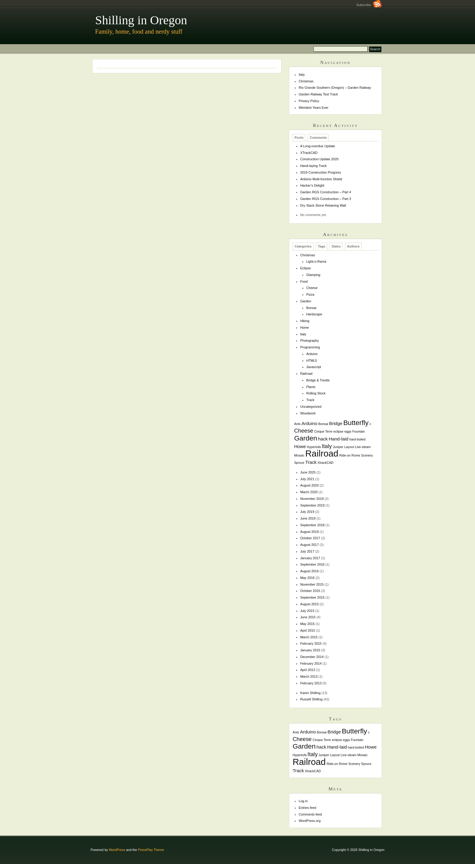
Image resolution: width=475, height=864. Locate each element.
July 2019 (307, 511)
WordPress (117, 850)
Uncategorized (310, 406)
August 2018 (309, 531)
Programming (310, 347)
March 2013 (308, 676)
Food (304, 281)
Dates (336, 246)
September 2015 (312, 597)
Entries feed (307, 807)
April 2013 (307, 670)
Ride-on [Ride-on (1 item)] (344, 455)
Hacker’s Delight (312, 185)
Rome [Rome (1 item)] (355, 455)
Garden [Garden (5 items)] (305, 438)
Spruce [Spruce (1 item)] (299, 462)
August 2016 (309, 571)
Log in (303, 801)
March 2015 (308, 637)
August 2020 (309, 485)
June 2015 (308, 617)
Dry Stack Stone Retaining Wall (323, 205)
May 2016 (307, 578)
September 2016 (312, 564)
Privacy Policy (309, 101)
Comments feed (310, 814)
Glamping (313, 275)
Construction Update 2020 (319, 159)
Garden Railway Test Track (318, 94)
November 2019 (312, 498)
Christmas (306, 81)
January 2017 (310, 558)
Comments (318, 137)
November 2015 (312, 584)
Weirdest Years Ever (313, 107)
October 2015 (310, 591)
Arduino (311, 354)
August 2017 (309, 545)
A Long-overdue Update (317, 146)
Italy (302, 74)
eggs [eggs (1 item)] (347, 431)
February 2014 (311, 663)
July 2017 (307, 551)
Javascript (313, 367)
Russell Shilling (311, 699)
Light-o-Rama (316, 261)
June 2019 (308, 518)
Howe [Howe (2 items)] (300, 446)
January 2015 (310, 650)
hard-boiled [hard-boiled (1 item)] (357, 439)
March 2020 (308, 492)
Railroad (306, 373)
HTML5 (311, 360)
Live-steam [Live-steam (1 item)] (362, 447)
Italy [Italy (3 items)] (327, 446)
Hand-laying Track (313, 166)
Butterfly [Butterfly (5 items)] (356, 423)
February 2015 (311, 643)
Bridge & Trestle (318, 380)
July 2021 (307, 479)
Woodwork (308, 413)
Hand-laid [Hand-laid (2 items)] (338, 438)
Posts (299, 137)
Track (310, 400)
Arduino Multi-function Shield (321, 179)
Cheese (311, 288)
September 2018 (312, 525)
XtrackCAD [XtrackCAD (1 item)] (325, 462)
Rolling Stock (315, 393)
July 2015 (307, 611)
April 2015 (307, 630)
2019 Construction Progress (320, 172)
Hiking (304, 321)
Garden (305, 301)
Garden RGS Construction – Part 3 (325, 199)
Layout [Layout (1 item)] (349, 447)
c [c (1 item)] (370, 424)
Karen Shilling (310, 693)
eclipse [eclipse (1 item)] (339, 431)
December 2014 (312, 657)
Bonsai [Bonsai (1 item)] (323, 424)
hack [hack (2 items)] (323, 438)
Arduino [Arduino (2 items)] (309, 423)
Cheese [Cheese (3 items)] (303, 430)
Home (304, 327)
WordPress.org (310, 820)
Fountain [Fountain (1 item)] (358, 431)
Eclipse (305, 268)
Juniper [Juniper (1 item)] (338, 447)
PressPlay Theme (151, 850)
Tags (321, 246)
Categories (302, 246)
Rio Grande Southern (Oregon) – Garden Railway (335, 87)
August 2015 (309, 604)
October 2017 (310, 538)
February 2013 (311, 683)
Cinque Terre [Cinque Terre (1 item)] (323, 431)
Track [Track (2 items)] (311, 462)
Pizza (310, 294)
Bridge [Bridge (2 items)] (335, 423)
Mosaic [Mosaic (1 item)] (299, 455)
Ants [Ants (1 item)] (297, 424)
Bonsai (311, 308)
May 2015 (307, 624)
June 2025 (308, 472)
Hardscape (314, 314)
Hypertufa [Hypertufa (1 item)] (314, 447)
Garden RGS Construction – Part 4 (325, 192)
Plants (310, 387)
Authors (353, 246)
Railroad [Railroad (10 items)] (321, 453)
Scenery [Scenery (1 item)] (367, 455)
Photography (309, 340)
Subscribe (369, 5)
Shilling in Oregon (141, 20)
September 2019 (312, 505)
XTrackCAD (308, 153)
